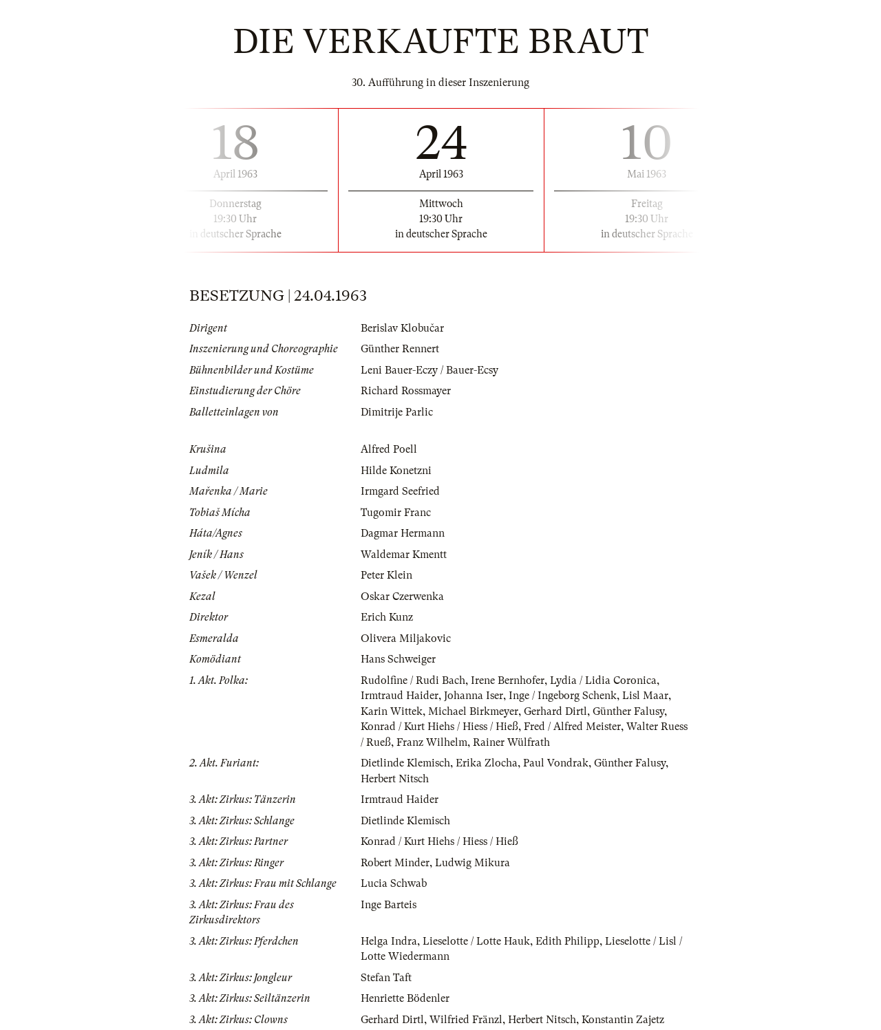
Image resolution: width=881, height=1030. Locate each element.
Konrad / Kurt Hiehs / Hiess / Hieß (439, 726)
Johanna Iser (473, 695)
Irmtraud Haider (399, 695)
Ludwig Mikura (472, 863)
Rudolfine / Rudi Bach (413, 680)
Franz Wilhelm (431, 742)
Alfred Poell (389, 449)
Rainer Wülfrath (511, 742)
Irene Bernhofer (507, 680)
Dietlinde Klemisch (405, 763)
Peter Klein (386, 575)
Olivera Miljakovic (406, 638)
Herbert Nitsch (395, 779)
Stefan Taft (386, 978)
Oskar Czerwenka (402, 596)
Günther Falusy (628, 711)
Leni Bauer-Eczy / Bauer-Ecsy (429, 370)
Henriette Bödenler (405, 998)
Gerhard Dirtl (555, 711)
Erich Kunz (387, 617)
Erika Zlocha (487, 763)
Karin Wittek (392, 711)
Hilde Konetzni (396, 470)
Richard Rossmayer (406, 391)
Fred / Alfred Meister (572, 726)
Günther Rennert (400, 349)
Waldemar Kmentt (404, 554)
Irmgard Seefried (400, 491)
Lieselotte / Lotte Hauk (476, 941)
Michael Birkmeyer (473, 711)
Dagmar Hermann (403, 533)
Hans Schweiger (398, 659)
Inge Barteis (388, 905)
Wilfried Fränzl (465, 1019)
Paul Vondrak (555, 763)
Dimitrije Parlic (397, 412)
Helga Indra (389, 941)
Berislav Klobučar (402, 328)
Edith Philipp (567, 941)
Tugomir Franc (396, 512)
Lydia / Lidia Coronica (603, 680)
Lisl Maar (645, 695)
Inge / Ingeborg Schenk (563, 695)
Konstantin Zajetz (623, 1019)
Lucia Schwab (394, 883)
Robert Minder (395, 863)
